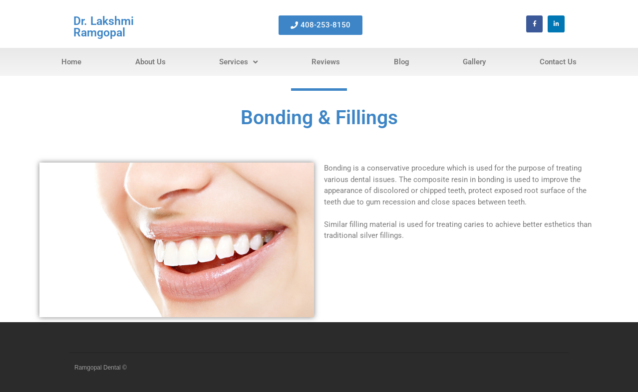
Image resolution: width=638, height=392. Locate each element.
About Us (150, 61)
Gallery (474, 61)
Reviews (326, 61)
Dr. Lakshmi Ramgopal (103, 26)
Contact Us (558, 61)
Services (238, 62)
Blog (401, 61)
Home (71, 61)
